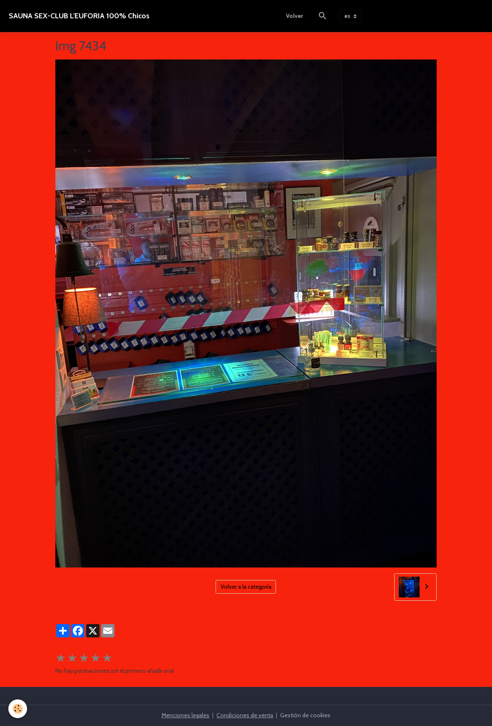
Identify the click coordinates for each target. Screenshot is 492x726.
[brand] (79, 16)
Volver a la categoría (246, 586)
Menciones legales (185, 715)
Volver (294, 16)
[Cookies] (17, 708)
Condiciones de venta (244, 715)
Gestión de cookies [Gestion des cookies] (305, 715)
